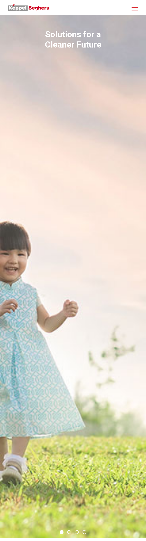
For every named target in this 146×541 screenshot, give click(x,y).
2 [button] (69, 532)
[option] (73, 276)
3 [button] (77, 532)
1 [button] (61, 532)
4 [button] (84, 532)
